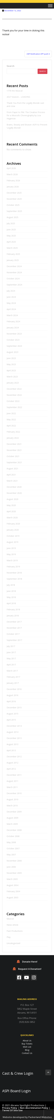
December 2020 (14, 487)
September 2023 (14, 346)
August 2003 (12, 897)
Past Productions (15, 931)
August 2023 (12, 352)
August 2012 (12, 762)
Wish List (27, 1046)
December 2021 (14, 444)
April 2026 (11, 168)
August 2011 (12, 781)
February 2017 (13, 677)
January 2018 (13, 615)
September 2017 (14, 640)
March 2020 (12, 517)
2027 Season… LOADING (18, 96)
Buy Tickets (27, 1043)
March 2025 (12, 248)
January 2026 (13, 186)
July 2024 (11, 290)
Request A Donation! (27, 969)
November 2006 (14, 860)
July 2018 (11, 585)
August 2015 (12, 713)
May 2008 (11, 842)
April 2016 (11, 701)
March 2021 (12, 480)
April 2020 (11, 511)
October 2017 (13, 634)
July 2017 (11, 646)
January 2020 (13, 529)
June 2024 (11, 297)
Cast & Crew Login (17, 1073)
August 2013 (12, 744)
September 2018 (14, 578)
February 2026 (13, 180)
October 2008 (13, 836)
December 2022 (14, 388)
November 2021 (14, 450)
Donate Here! (27, 961)
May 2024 (11, 303)
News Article (12, 924)
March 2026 (12, 174)
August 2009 (12, 817)
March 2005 (12, 879)
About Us (27, 1040)
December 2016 (14, 689)
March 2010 (12, 805)
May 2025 (11, 235)
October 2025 (13, 205)
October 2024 (13, 278)
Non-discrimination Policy (34, 1107)
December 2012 (14, 756)
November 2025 (14, 199)
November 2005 (14, 873)
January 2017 (13, 683)
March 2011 (12, 787)
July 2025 (11, 223)
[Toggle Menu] (50, 5)
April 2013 (11, 750)
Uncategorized (13, 943)
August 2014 (12, 732)
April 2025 (11, 241)
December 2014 (14, 726)
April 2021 (11, 474)
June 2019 (11, 548)
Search (10, 66)
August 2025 (12, 217)
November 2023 (14, 333)
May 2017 (11, 658)
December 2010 (14, 793)
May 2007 (11, 854)
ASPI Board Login (16, 1090)
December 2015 (14, 707)
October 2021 (13, 456)
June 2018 (11, 591)
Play (9, 937)
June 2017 (11, 652)
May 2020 (11, 505)
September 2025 (14, 211)
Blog (27, 1050)
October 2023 (13, 339)
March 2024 (12, 315)
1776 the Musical (14, 90)
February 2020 (13, 523)
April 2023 (11, 370)
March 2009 (12, 824)
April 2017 (11, 664)
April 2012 (11, 768)
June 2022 (11, 413)
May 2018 (11, 597)
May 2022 (11, 419)
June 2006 (11, 866)
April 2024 (11, 309)
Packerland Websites (40, 1117)
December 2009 (14, 811)
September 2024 (14, 284)
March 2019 (12, 560)
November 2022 (14, 395)
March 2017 (12, 670)
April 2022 (11, 425)
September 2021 (14, 462)
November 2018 (14, 572)
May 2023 (11, 364)
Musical (10, 918)
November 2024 (14, 272)
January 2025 (13, 260)
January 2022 (13, 438)
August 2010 (12, 799)
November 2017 (14, 627)
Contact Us (27, 1053)
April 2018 (11, 603)
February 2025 (13, 254)
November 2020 (14, 493)
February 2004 (13, 891)
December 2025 (14, 192)
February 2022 (13, 431)
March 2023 (12, 376)
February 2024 (13, 321)
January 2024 (13, 327)
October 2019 (13, 536)
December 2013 (14, 738)
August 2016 (12, 695)
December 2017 (14, 621)
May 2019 (11, 554)
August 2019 (12, 542)
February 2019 (13, 566)
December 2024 (14, 266)
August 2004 (12, 885)
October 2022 (13, 401)
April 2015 (11, 719)
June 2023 (11, 358)
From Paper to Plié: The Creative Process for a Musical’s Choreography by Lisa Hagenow (26, 115)
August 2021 (12, 468)
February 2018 (13, 609)
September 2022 (14, 407)
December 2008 (14, 830)
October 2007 (13, 848)
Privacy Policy (9, 1107)
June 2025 (11, 229)
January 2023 (13, 382)
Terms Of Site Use (12, 1110)
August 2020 (12, 499)
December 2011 (14, 775)
